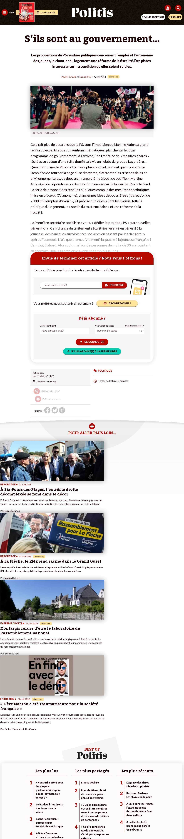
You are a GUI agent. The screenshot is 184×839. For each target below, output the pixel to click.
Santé (34, 729)
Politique (6, 719)
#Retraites (127, 726)
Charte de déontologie (70, 816)
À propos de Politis (71, 729)
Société (5, 726)
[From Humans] (90, 828)
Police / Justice (38, 732)
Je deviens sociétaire (72, 719)
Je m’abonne (68, 723)
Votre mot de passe (104, 325)
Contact (27, 816)
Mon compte (68, 732)
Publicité (141, 816)
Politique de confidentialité (117, 816)
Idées (4, 729)
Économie (35, 723)
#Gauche (126, 723)
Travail (34, 719)
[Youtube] (70, 828)
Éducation (36, 726)
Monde (34, 716)
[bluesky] (61, 828)
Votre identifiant (48, 325)
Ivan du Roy (86, 76)
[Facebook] (51, 828)
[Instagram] (80, 828)
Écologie (6, 723)
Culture (5, 732)
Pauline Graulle (68, 76)
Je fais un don (68, 716)
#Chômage (127, 729)
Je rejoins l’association (73, 726)
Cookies (154, 816)
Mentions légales (45, 816)
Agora (4, 716)
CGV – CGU (92, 816)
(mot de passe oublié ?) (134, 325)
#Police (125, 719)
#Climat (126, 716)
